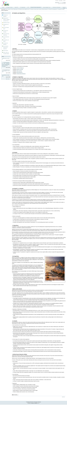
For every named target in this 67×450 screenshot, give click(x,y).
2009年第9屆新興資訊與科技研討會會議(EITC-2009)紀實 (6, 70)
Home (3, 7)
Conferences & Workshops (56, 7)
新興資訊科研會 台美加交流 (5, 59)
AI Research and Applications (52, 9)
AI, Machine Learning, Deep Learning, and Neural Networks (39, 9)
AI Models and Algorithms (5, 16)
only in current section (62, 3)
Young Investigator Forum (46, 7)
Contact (64, 0)
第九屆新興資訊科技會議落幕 (5, 75)
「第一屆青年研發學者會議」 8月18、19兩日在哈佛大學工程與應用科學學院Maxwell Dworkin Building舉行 (5, 64)
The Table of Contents (9, 7)
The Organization (22, 7)
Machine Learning (20, 69)
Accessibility (60, 0)
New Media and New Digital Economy (24, 9)
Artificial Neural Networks (21, 73)
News (3, 56)
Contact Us (64, 7)
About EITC (16, 7)
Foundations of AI (60, 9)
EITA (28, 7)
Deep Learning (19, 70)
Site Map (56, 0)
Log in (64, 8)
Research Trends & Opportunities (36, 7)
